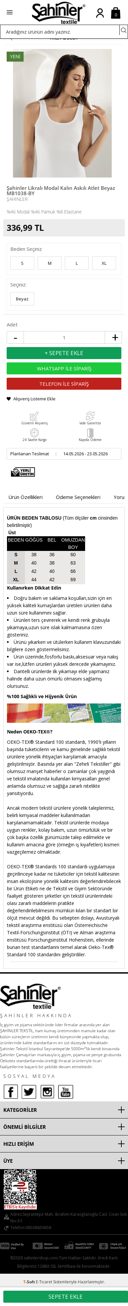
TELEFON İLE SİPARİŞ (64, 383)
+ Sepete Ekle (64, 353)
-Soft (29, 1282)
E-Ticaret (44, 1282)
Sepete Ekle (66, 1296)
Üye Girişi (100, 18)
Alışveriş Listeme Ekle (34, 399)
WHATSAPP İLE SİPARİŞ (64, 368)
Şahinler (17, 199)
